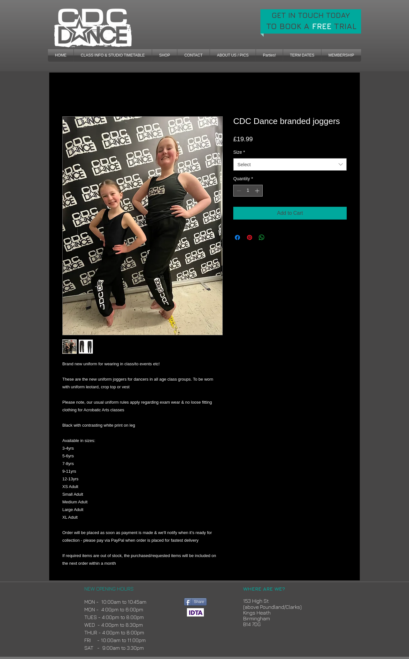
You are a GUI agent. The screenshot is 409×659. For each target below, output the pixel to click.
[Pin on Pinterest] (249, 237)
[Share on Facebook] (237, 237)
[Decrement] (238, 190)
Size (239, 152)
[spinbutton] (248, 190)
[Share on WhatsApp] (262, 237)
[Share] (195, 602)
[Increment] (258, 190)
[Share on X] (274, 237)
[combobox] (290, 164)
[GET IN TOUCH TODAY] (311, 15)
